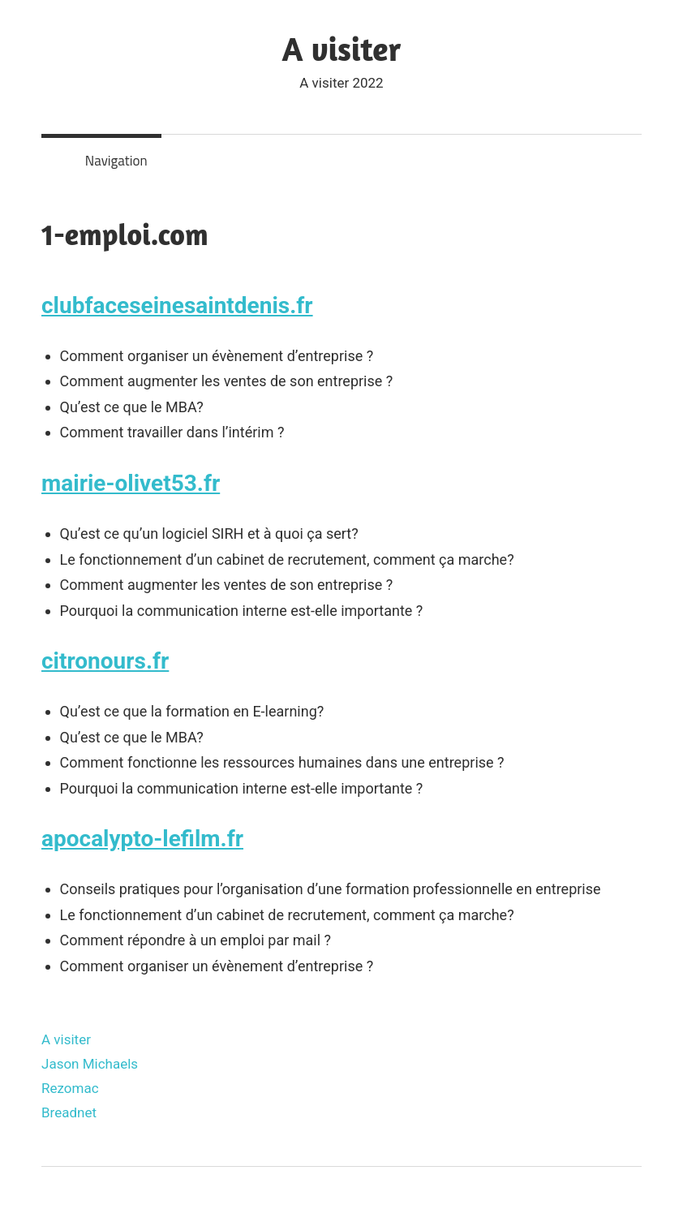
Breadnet (69, 1112)
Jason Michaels (89, 1064)
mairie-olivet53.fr (130, 483)
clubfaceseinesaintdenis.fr (177, 305)
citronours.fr (105, 661)
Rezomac (70, 1088)
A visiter (342, 48)
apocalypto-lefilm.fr (142, 838)
